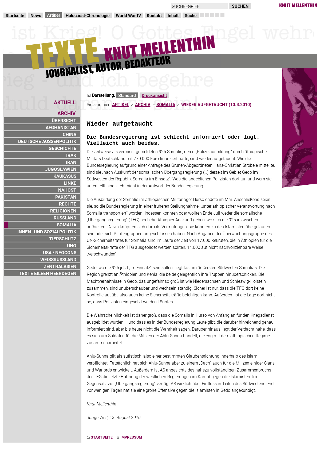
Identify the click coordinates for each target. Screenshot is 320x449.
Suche (191, 15)
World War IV (128, 15)
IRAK (71, 155)
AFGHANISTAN (61, 127)
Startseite (15, 15)
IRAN (71, 162)
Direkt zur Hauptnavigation (28, 5)
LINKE (70, 183)
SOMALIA (66, 225)
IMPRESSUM (131, 437)
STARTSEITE (102, 437)
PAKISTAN (65, 197)
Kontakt (154, 15)
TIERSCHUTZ (62, 238)
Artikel (53, 15)
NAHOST (67, 190)
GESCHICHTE (62, 148)
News (35, 15)
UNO (71, 245)
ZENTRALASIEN (60, 266)
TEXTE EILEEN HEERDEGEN (47, 273)
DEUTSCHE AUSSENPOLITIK (47, 141)
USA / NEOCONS (59, 252)
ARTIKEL (120, 104)
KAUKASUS (64, 176)
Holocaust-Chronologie (88, 15)
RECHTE (67, 204)
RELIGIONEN (63, 211)
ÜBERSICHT (64, 120)
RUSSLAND (65, 218)
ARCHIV (142, 104)
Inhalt (173, 15)
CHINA (69, 134)
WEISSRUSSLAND (58, 259)
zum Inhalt (68, 5)
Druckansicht (154, 95)
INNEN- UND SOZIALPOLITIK (46, 232)
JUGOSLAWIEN (60, 169)
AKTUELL (65, 102)
